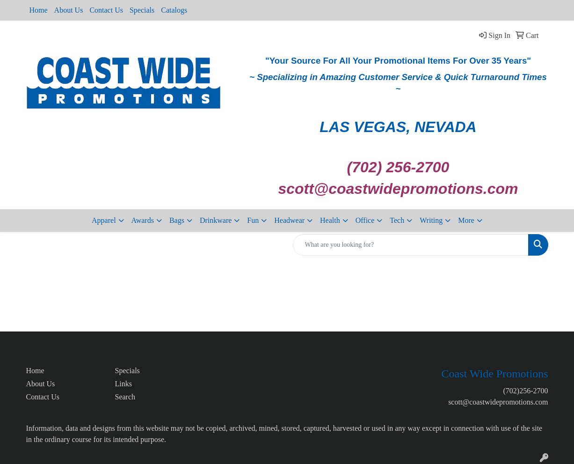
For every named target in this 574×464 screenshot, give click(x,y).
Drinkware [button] (216, 220)
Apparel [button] (104, 220)
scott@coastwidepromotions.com (498, 402)
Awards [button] (142, 220)
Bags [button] (176, 220)
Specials (142, 10)
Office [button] (365, 220)
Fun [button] (253, 220)
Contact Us (106, 10)
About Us (68, 10)
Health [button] (330, 220)
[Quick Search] (411, 245)
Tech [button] (397, 220)
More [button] (466, 220)
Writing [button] (431, 220)
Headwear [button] (289, 220)
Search (125, 397)
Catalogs (174, 10)
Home (38, 10)
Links (123, 384)
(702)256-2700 (525, 391)
